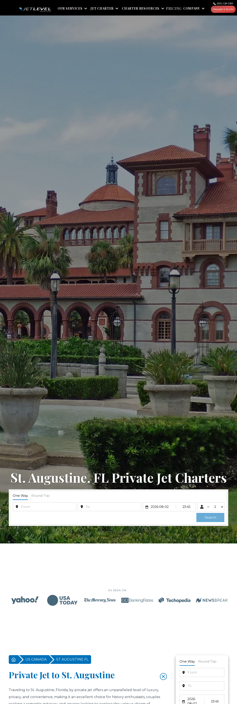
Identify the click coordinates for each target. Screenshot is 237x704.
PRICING (174, 9)
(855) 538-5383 (226, 3)
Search (210, 518)
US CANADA (36, 660)
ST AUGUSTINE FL (72, 660)
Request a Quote (223, 9)
